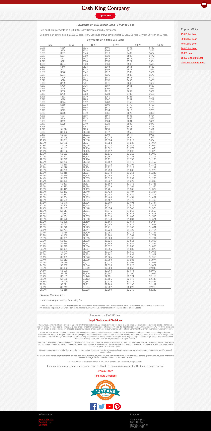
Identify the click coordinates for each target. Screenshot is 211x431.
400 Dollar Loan (189, 44)
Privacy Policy (105, 371)
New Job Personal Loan (193, 62)
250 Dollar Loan (189, 34)
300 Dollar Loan (189, 39)
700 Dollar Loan (189, 48)
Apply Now (106, 15)
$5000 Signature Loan (192, 58)
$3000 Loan (187, 53)
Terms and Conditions (105, 376)
